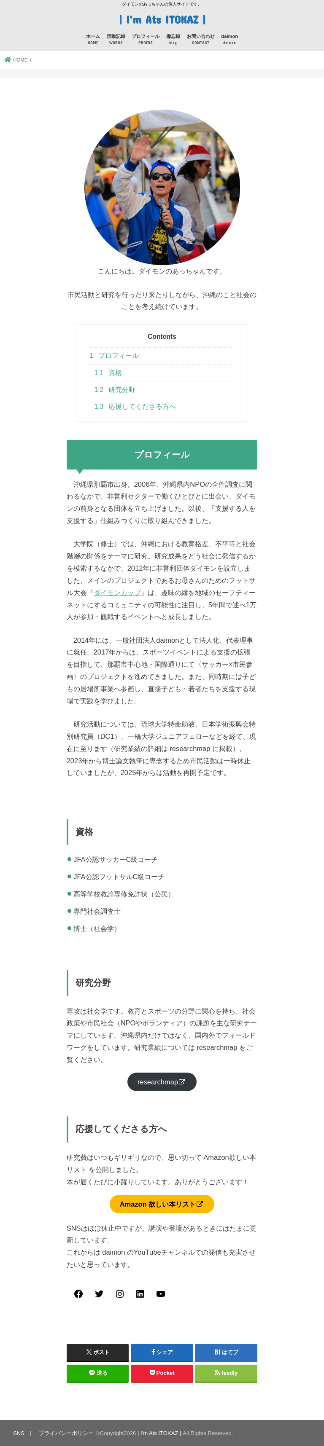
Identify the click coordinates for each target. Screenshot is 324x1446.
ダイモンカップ (117, 592)
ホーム (93, 40)
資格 (108, 372)
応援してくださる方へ (135, 406)
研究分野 (115, 389)
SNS (18, 1433)
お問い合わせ (201, 40)
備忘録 (173, 40)
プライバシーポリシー (66, 1433)
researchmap (158, 1082)
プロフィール (145, 40)
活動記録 (116, 40)
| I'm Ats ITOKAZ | (162, 18)
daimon (229, 40)
